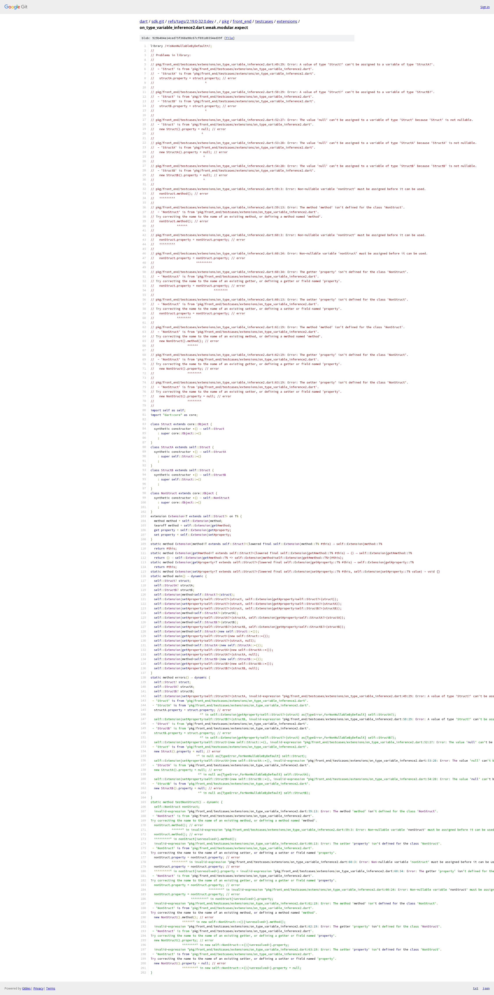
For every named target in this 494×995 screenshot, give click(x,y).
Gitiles (26, 988)
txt (475, 988)
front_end (242, 21)
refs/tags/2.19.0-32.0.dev (190, 21)
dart (144, 21)
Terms (50, 988)
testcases (264, 21)
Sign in (485, 7)
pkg (225, 21)
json (486, 988)
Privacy (38, 988)
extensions (287, 21)
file (229, 38)
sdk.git (157, 21)
